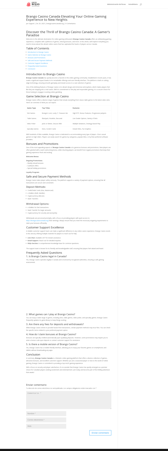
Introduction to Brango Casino (38, 52)
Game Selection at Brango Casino (39, 55)
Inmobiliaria (133, 4)
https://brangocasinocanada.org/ (37, 221)
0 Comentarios (70, 23)
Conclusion (31, 69)
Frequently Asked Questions (37, 66)
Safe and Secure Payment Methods (40, 60)
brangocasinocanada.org (55, 23)
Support (31, 23)
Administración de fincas (116, 4)
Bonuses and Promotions (36, 58)
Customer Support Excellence (38, 63)
